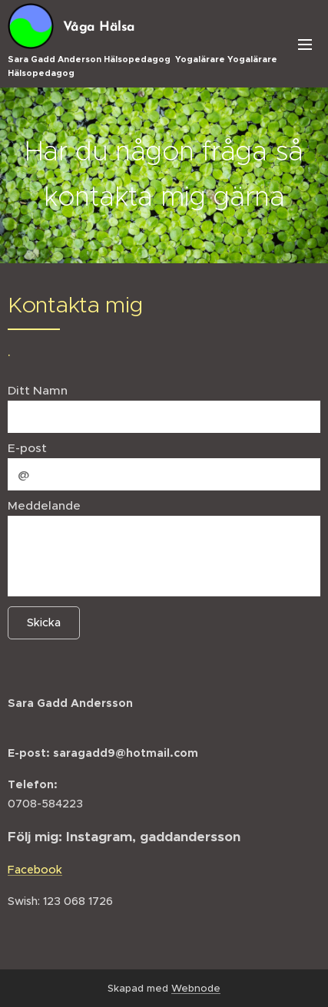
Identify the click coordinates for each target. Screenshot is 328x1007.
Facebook (35, 870)
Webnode (195, 988)
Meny (305, 44)
